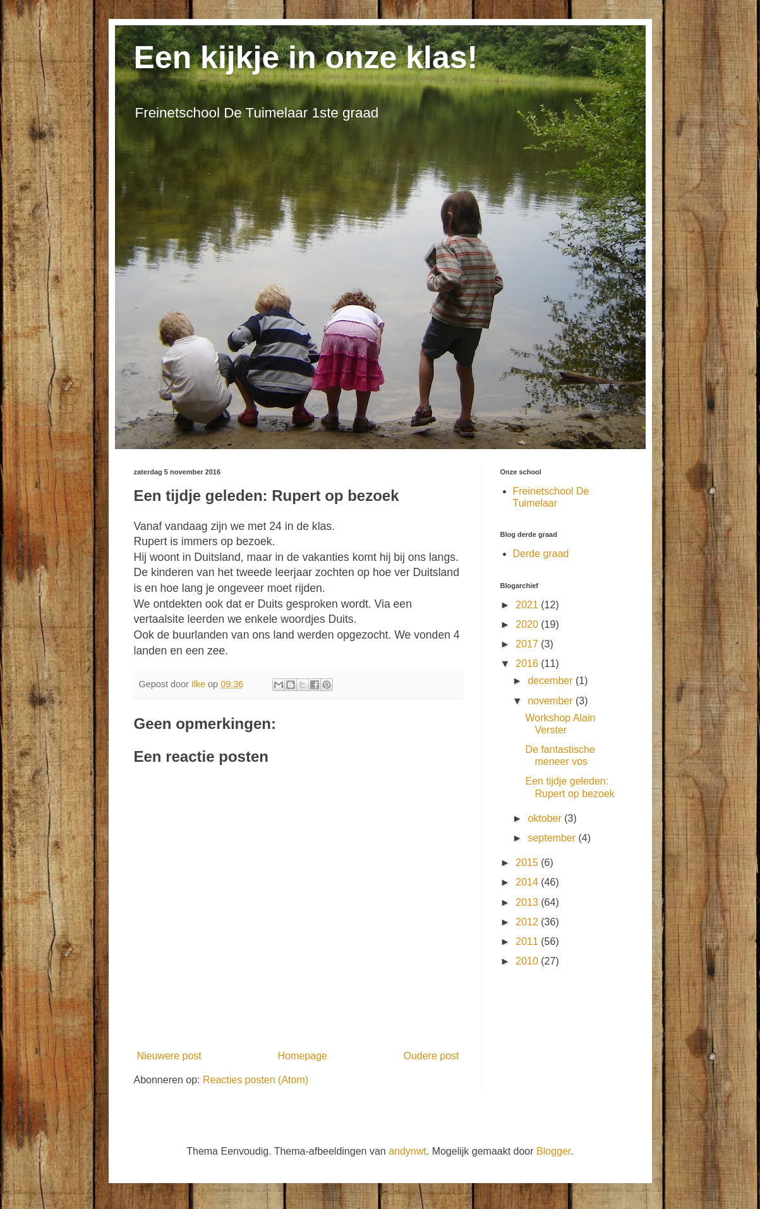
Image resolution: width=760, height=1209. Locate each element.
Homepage (302, 1055)
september (553, 838)
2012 (528, 922)
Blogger (553, 1151)
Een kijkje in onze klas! (306, 57)
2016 (528, 663)
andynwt (407, 1151)
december (552, 680)
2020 (528, 624)
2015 (528, 862)
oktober (546, 818)
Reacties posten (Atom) (255, 1079)
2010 (528, 961)
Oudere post (431, 1055)
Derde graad (541, 553)
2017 (528, 644)
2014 (528, 882)
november (552, 700)
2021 (528, 604)
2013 (528, 902)
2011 (528, 941)
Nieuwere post (169, 1055)
